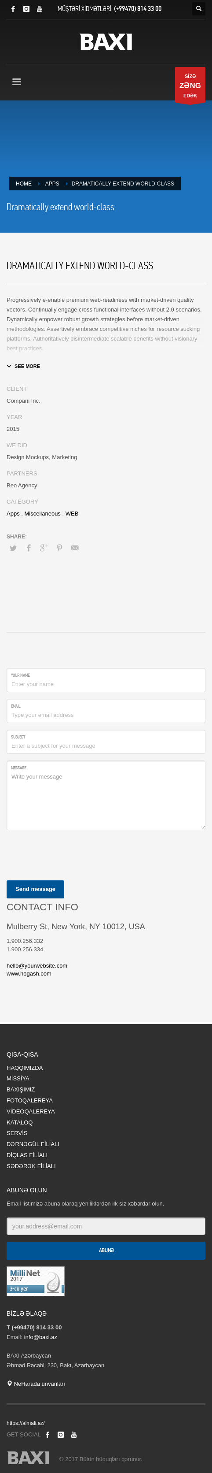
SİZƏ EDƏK (190, 88)
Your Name (20, 675)
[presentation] (73, 854)
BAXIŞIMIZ (21, 1089)
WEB (72, 513)
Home (24, 184)
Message (18, 768)
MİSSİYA (18, 1078)
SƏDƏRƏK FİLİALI (31, 1166)
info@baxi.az (40, 1337)
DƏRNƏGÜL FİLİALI (33, 1144)
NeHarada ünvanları (36, 1383)
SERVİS (17, 1133)
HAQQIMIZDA (25, 1068)
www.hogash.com (29, 973)
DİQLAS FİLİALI (27, 1155)
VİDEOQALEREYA (31, 1111)
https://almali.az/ (26, 1423)
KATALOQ (20, 1122)
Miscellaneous (42, 513)
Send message (35, 889)
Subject (18, 737)
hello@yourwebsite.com (37, 965)
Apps (52, 184)
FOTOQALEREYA (30, 1100)
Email (15, 706)
